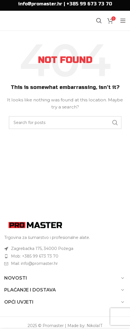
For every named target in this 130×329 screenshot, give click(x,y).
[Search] (99, 20)
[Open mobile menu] (123, 20)
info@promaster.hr (40, 3)
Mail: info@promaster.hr (34, 263)
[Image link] (35, 224)
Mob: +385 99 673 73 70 (34, 256)
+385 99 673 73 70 (89, 3)
